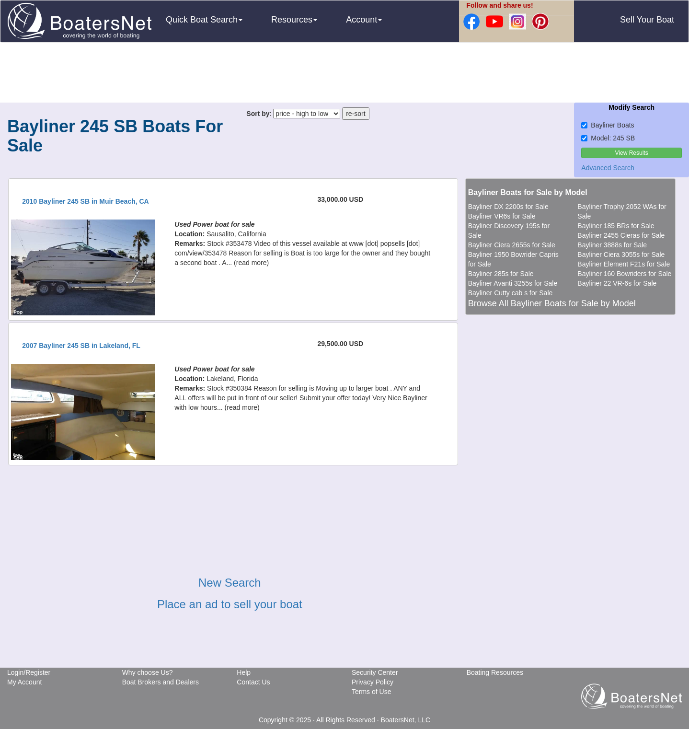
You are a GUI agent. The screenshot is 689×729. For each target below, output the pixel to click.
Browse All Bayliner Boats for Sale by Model (552, 303)
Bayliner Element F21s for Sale (623, 264)
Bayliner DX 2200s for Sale (508, 206)
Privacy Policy (372, 682)
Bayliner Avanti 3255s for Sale (513, 283)
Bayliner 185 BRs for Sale (615, 226)
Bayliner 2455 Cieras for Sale (621, 235)
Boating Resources (495, 672)
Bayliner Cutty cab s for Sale (510, 293)
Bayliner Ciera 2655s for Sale (511, 245)
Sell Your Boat (647, 19)
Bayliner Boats (607, 125)
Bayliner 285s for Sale (501, 274)
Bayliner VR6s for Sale (502, 216)
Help (244, 672)
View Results (631, 153)
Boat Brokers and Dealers (160, 682)
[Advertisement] (344, 73)
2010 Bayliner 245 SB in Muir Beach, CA (85, 201)
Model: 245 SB (608, 138)
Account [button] (364, 19)
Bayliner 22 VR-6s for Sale (616, 283)
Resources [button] (294, 19)
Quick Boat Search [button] (204, 19)
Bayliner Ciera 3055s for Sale (621, 254)
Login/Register (28, 672)
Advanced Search (607, 168)
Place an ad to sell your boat (229, 604)
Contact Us (253, 682)
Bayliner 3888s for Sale (612, 245)
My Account (24, 682)
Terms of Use (371, 691)
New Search (229, 582)
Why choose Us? (147, 672)
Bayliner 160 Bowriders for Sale (624, 274)
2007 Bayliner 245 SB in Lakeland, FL (81, 345)
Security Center (375, 672)
